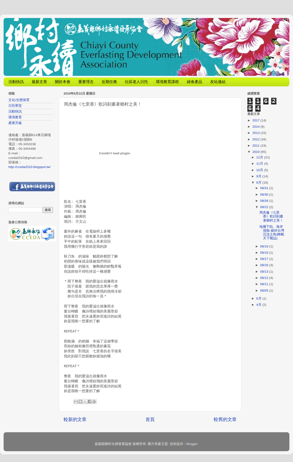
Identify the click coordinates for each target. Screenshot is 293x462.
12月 (260, 157)
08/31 (264, 188)
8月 (259, 182)
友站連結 (218, 82)
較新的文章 (75, 419)
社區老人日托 (136, 82)
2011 (256, 145)
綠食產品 (194, 82)
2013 (256, 133)
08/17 (264, 259)
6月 (259, 298)
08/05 (264, 290)
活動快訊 (16, 82)
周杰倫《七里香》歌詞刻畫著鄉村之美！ (271, 216)
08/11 (264, 284)
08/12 (264, 278)
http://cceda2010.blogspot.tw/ (29, 167)
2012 (256, 139)
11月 (260, 163)
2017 (256, 120)
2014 (256, 126)
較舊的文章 (225, 419)
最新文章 (39, 82)
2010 (256, 152)
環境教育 (15, 117)
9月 (259, 176)
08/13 (264, 271)
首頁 (150, 419)
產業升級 (15, 123)
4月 (259, 304)
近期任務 (109, 82)
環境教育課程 (167, 82)
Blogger (192, 444)
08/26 (264, 201)
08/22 (264, 207)
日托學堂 (15, 106)
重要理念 (86, 82)
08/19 (264, 246)
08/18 (264, 252)
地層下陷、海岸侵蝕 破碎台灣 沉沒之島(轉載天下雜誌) (271, 232)
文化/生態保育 (19, 100)
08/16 (264, 265)
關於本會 (62, 82)
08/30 (264, 194)
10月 (260, 170)
